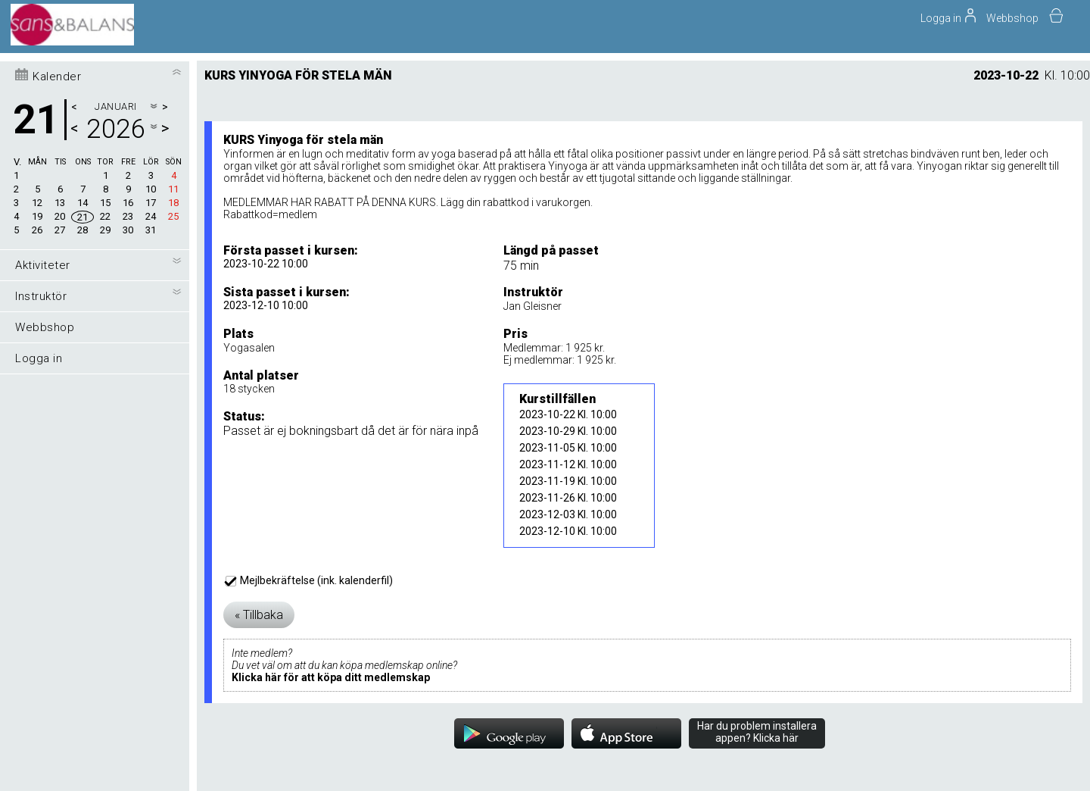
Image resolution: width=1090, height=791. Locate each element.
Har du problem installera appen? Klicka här (757, 732)
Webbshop (1012, 18)
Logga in (38, 358)
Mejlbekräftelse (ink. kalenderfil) (309, 580)
